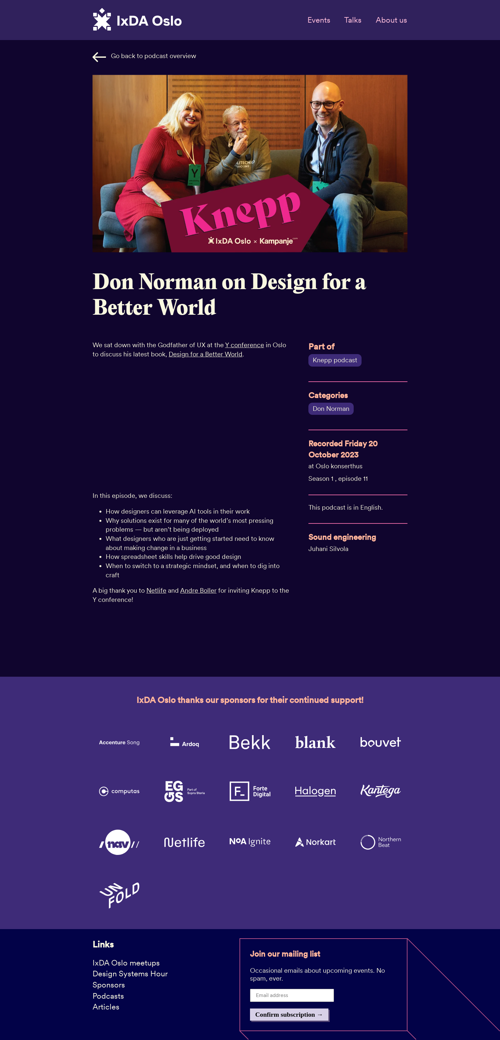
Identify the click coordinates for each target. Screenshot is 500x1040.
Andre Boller (198, 590)
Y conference (244, 345)
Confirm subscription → (289, 1014)
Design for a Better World (205, 354)
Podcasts (108, 996)
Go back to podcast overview (144, 57)
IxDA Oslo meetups (126, 962)
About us (391, 20)
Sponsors (109, 984)
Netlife (156, 590)
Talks (353, 20)
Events (318, 20)
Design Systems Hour (130, 973)
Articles (106, 1006)
